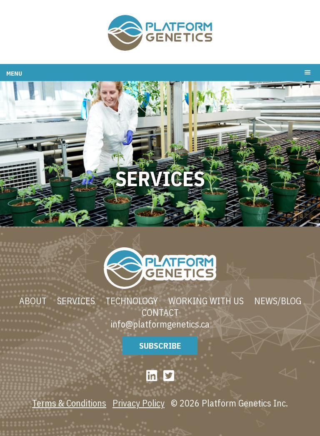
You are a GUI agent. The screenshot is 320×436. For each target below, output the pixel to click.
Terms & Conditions (69, 403)
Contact (160, 312)
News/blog (277, 301)
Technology (131, 301)
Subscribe (160, 345)
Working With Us (206, 301)
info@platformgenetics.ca (160, 324)
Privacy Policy (138, 403)
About (33, 301)
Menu (14, 73)
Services (76, 301)
